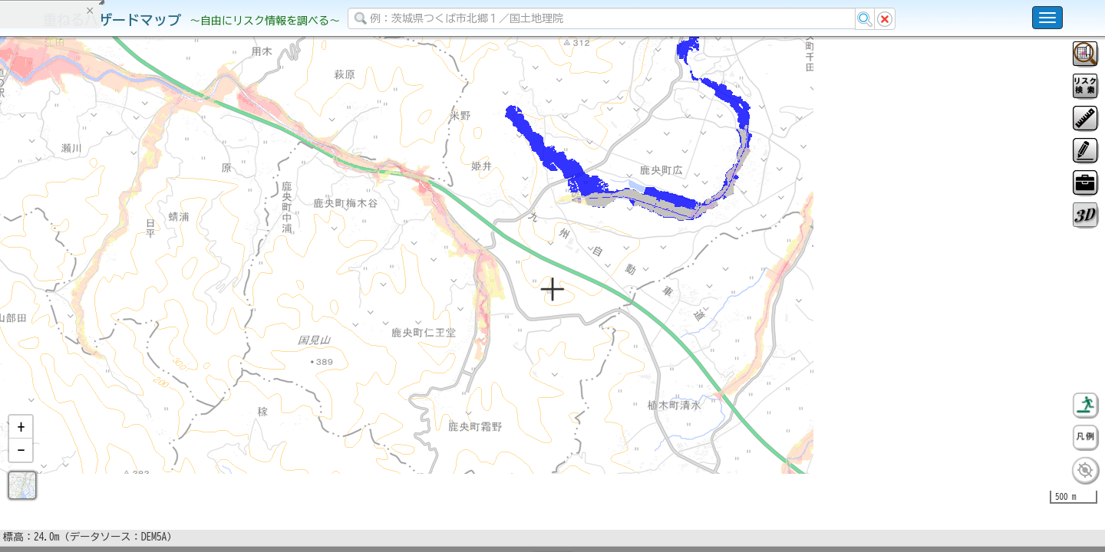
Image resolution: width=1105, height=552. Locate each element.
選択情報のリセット (161, 302)
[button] (20, 466)
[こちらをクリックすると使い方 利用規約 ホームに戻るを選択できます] (1047, 17)
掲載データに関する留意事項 (84, 260)
